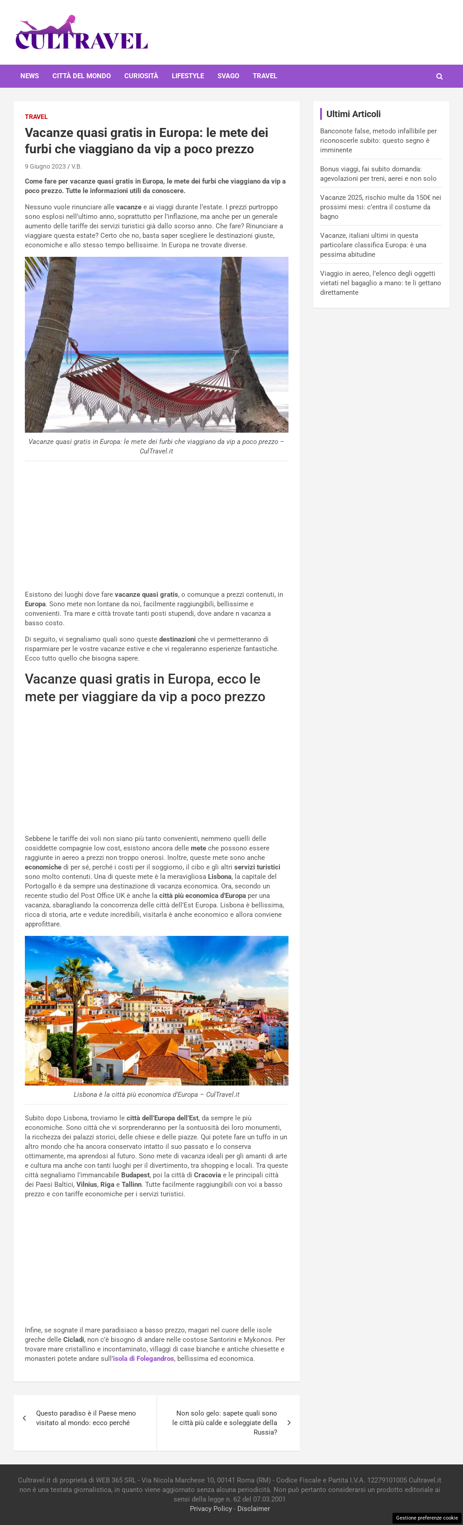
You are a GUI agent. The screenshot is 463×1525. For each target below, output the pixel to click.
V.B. (76, 166)
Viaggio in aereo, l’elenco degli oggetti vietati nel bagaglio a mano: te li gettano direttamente (380, 283)
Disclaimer (253, 1509)
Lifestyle (188, 76)
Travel (265, 76)
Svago (228, 76)
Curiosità (141, 76)
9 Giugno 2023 (45, 166)
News (29, 76)
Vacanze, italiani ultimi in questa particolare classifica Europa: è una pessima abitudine (373, 245)
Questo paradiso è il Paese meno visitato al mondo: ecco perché (86, 1418)
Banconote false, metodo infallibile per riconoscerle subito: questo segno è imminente (378, 140)
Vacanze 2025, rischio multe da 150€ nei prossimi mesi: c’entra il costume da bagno (380, 207)
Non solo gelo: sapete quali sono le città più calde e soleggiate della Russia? (224, 1422)
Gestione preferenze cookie (427, 1518)
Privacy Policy (211, 1509)
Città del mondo (81, 76)
